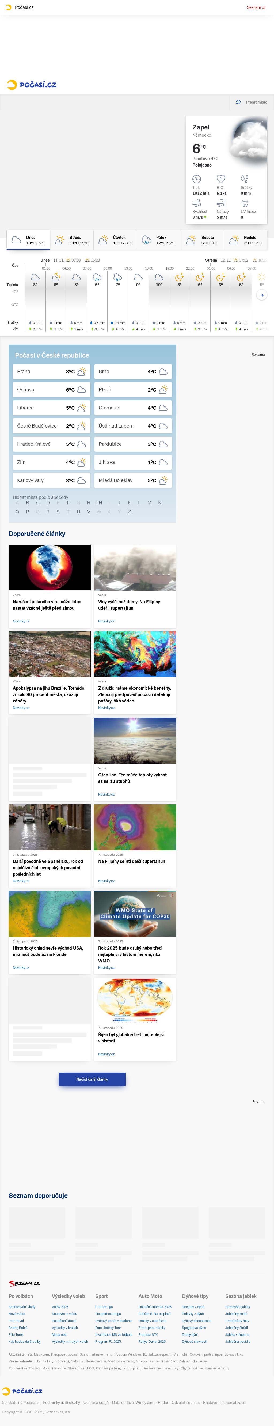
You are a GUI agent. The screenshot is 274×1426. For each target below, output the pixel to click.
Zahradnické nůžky (193, 1361)
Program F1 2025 (108, 1342)
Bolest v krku (233, 1354)
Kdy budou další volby (25, 1342)
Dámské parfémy (108, 1368)
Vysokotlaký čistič (121, 1361)
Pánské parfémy (217, 1368)
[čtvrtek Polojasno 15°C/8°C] (115, 240)
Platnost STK (148, 1335)
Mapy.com (41, 1354)
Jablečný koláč (236, 1314)
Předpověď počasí (64, 1354)
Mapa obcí (59, 1335)
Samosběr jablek (237, 1307)
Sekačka (77, 1361)
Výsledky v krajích (65, 1328)
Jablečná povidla (237, 1342)
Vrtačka (141, 1361)
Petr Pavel (16, 1321)
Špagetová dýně (194, 1328)
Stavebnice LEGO (81, 1368)
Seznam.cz (256, 7)
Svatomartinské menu (96, 1354)
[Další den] (261, 294)
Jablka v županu (237, 1335)
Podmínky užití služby (61, 1402)
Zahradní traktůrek (163, 1361)
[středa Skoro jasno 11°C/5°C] (71, 240)
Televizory (171, 1368)
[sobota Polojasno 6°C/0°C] (202, 240)
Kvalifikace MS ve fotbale (113, 1335)
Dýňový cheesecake (196, 1321)
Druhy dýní (190, 1335)
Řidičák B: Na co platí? (155, 1314)
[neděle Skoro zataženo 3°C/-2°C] (245, 240)
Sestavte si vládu (64, 1314)
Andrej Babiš (18, 1328)
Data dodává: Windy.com (133, 1402)
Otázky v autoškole (152, 1321)
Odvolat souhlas (186, 1402)
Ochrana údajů (96, 1402)
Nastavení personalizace (224, 1402)
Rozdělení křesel (64, 1321)
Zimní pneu (132, 1368)
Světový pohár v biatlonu (113, 1321)
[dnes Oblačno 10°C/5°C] (28, 240)
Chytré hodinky (192, 1368)
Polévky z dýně (193, 1314)
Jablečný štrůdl (236, 1328)
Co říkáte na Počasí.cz (20, 1402)
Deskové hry (152, 1368)
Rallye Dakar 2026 (152, 1342)
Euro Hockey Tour (108, 1328)
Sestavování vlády (22, 1307)
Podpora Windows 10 (130, 1354)
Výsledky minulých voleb (70, 1342)
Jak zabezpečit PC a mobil (168, 1354)
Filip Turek (16, 1335)
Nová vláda (17, 1314)
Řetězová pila (96, 1361)
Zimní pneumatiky (152, 1328)
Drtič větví (61, 1361)
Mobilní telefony (54, 1368)
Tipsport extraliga (108, 1314)
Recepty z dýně (193, 1307)
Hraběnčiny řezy (237, 1321)
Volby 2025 (60, 1307)
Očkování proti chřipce (206, 1354)
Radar (163, 1402)
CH (98, 502)
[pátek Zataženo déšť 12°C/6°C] (158, 240)
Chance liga (104, 1307)
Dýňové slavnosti (194, 1342)
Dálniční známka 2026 (155, 1307)
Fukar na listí (42, 1361)
